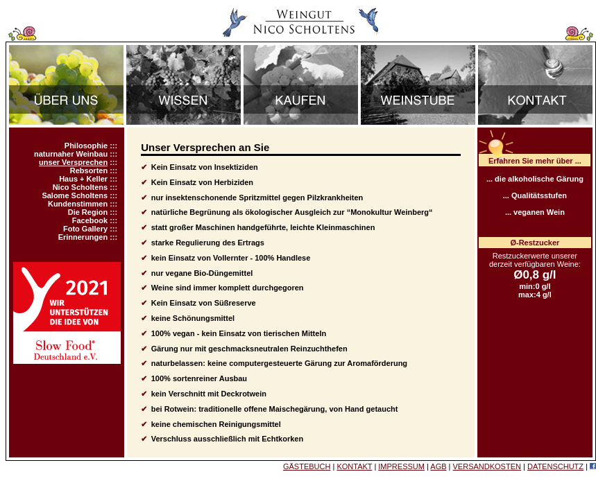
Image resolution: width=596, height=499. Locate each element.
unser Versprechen (73, 162)
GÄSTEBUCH (306, 466)
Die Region (88, 212)
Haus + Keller (83, 179)
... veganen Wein (535, 212)
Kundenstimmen (78, 204)
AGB (438, 466)
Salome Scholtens (75, 195)
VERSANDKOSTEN (487, 466)
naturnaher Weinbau (71, 154)
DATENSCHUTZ (555, 466)
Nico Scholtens (80, 187)
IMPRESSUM (401, 466)
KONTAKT (354, 466)
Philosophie (86, 145)
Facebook (90, 220)
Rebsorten (89, 170)
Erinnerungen (83, 237)
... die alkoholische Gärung (535, 179)
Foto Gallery (85, 229)
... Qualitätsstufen (535, 195)
